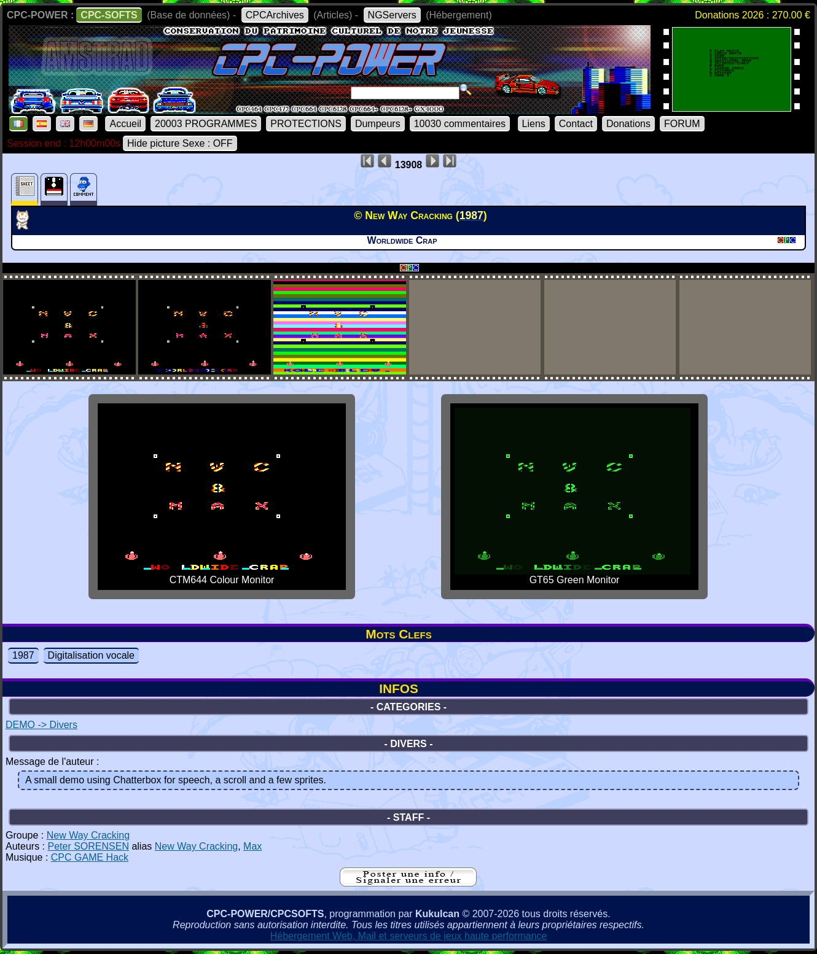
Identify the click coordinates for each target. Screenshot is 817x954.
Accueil (125, 123)
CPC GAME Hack (89, 857)
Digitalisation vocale (91, 655)
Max (252, 846)
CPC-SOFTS (108, 15)
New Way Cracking (88, 835)
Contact (576, 123)
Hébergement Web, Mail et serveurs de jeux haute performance (408, 936)
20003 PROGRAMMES (206, 123)
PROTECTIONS (306, 123)
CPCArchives (275, 15)
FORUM (682, 123)
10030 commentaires (460, 123)
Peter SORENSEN (87, 846)
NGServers (392, 15)
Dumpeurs (378, 123)
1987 (23, 655)
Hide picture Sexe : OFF (180, 143)
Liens (533, 123)
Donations (628, 123)
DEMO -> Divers (41, 724)
